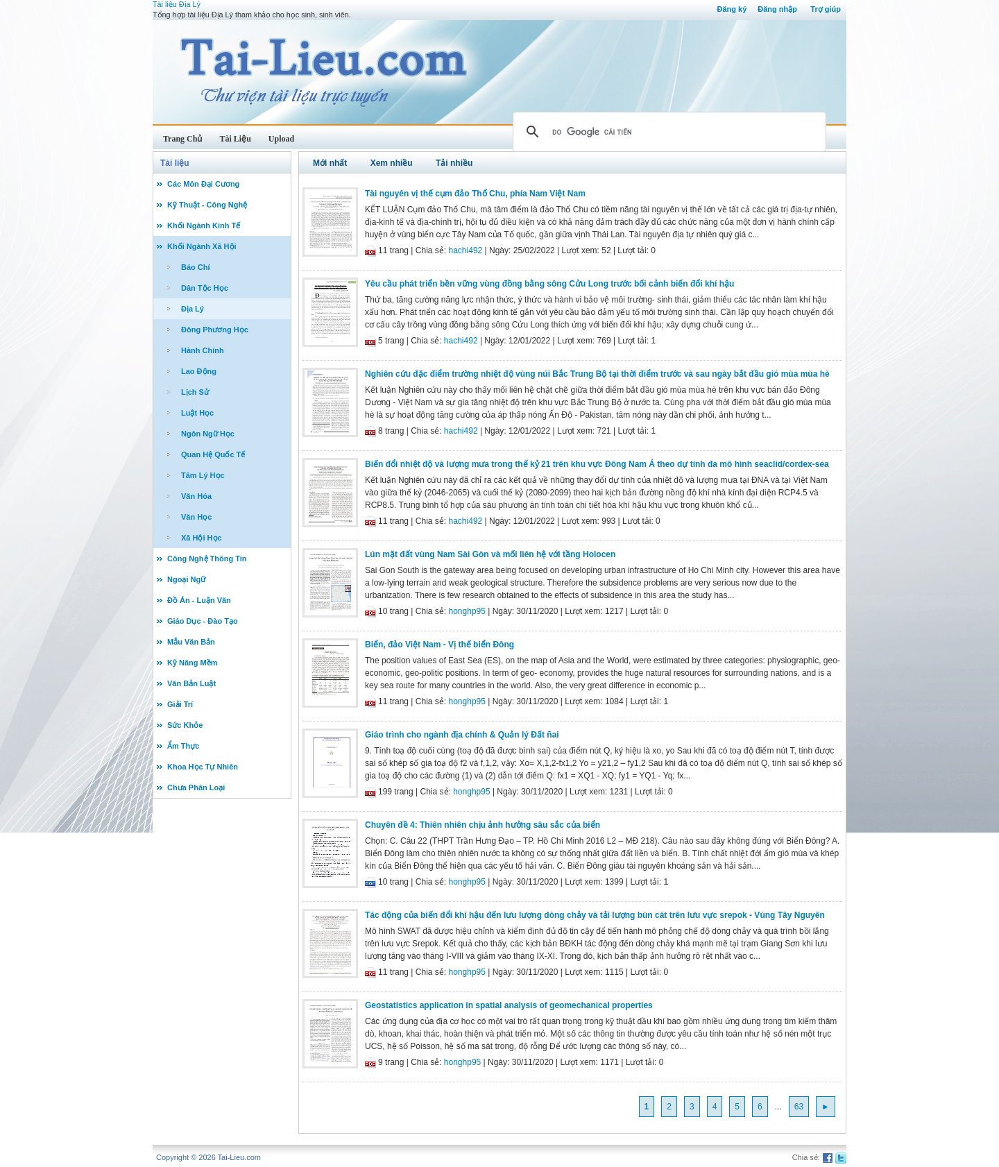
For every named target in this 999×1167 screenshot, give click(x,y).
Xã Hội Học (201, 538)
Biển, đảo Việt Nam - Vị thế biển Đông (439, 644)
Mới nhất (330, 163)
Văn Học (196, 517)
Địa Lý (192, 309)
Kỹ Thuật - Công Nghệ (207, 205)
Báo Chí (195, 267)
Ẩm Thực (183, 746)
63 (798, 1106)
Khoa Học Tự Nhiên (202, 767)
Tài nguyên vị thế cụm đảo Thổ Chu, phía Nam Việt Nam (475, 193)
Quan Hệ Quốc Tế (213, 454)
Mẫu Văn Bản (191, 642)
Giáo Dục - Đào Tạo (202, 621)
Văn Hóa (196, 496)
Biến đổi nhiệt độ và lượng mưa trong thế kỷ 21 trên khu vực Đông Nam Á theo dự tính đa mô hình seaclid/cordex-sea (597, 464)
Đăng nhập (777, 9)
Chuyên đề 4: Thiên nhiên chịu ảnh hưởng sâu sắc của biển (482, 825)
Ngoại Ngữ (186, 579)
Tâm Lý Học (203, 475)
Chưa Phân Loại (196, 787)
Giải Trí (180, 704)
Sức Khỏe (185, 725)
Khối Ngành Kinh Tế (203, 225)
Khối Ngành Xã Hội (202, 246)
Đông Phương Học (214, 329)
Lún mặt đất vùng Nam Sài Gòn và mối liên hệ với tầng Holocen (490, 554)
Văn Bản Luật (191, 683)
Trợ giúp (825, 9)
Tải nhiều (454, 163)
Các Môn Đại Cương (203, 184)
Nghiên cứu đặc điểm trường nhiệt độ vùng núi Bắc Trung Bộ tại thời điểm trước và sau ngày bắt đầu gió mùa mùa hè (597, 374)
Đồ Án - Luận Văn (199, 600)
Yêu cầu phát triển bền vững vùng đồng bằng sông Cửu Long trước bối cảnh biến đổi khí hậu (549, 284)
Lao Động (198, 371)
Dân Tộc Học (204, 288)
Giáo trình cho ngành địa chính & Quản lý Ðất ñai (462, 735)
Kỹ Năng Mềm (192, 662)
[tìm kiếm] (667, 131)
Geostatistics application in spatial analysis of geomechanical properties (509, 1005)
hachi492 (466, 250)
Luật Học (197, 413)
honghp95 (467, 611)
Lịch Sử (195, 392)
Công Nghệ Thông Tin (207, 558)
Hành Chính (202, 350)
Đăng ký (731, 9)
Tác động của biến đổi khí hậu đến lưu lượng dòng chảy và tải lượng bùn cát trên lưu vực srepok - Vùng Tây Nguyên (595, 915)
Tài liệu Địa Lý (176, 4)
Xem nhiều (391, 163)
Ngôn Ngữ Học (207, 433)
